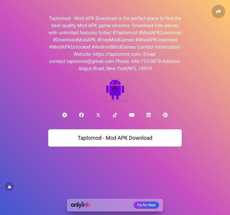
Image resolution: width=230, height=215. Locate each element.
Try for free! (146, 205)
